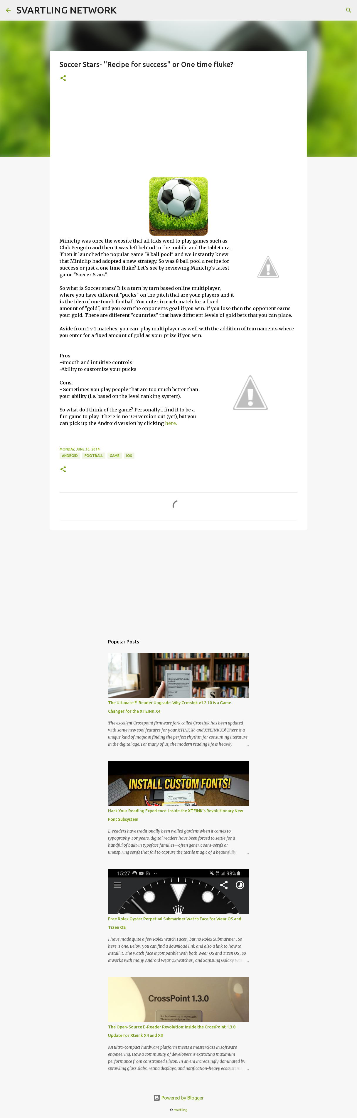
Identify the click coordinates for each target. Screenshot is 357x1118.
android (70, 456)
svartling (180, 1110)
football (94, 456)
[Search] (348, 10)
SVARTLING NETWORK (66, 10)
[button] (63, 79)
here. (171, 423)
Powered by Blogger (178, 1097)
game (114, 456)
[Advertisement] (178, 133)
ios (129, 456)
